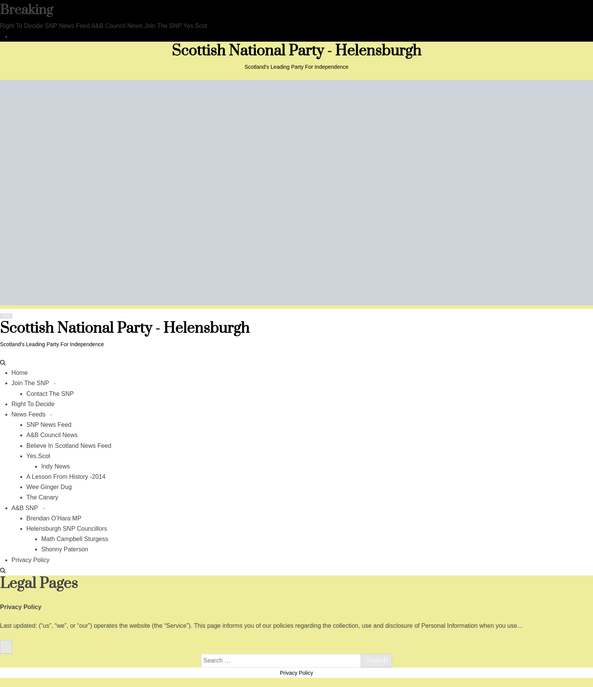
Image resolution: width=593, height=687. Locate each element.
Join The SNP (31, 383)
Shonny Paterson (64, 549)
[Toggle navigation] (6, 316)
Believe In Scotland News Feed (68, 445)
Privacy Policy (30, 560)
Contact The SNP (50, 393)
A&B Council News (52, 435)
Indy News (55, 466)
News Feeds (29, 414)
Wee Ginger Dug (49, 487)
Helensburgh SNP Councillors (66, 528)
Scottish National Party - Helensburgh (296, 51)
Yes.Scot (38, 456)
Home (19, 372)
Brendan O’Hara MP (53, 518)
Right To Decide (33, 404)
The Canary (42, 497)
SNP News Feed (48, 424)
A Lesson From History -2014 (65, 476)
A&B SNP (25, 508)
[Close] (6, 647)
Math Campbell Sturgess (74, 539)
